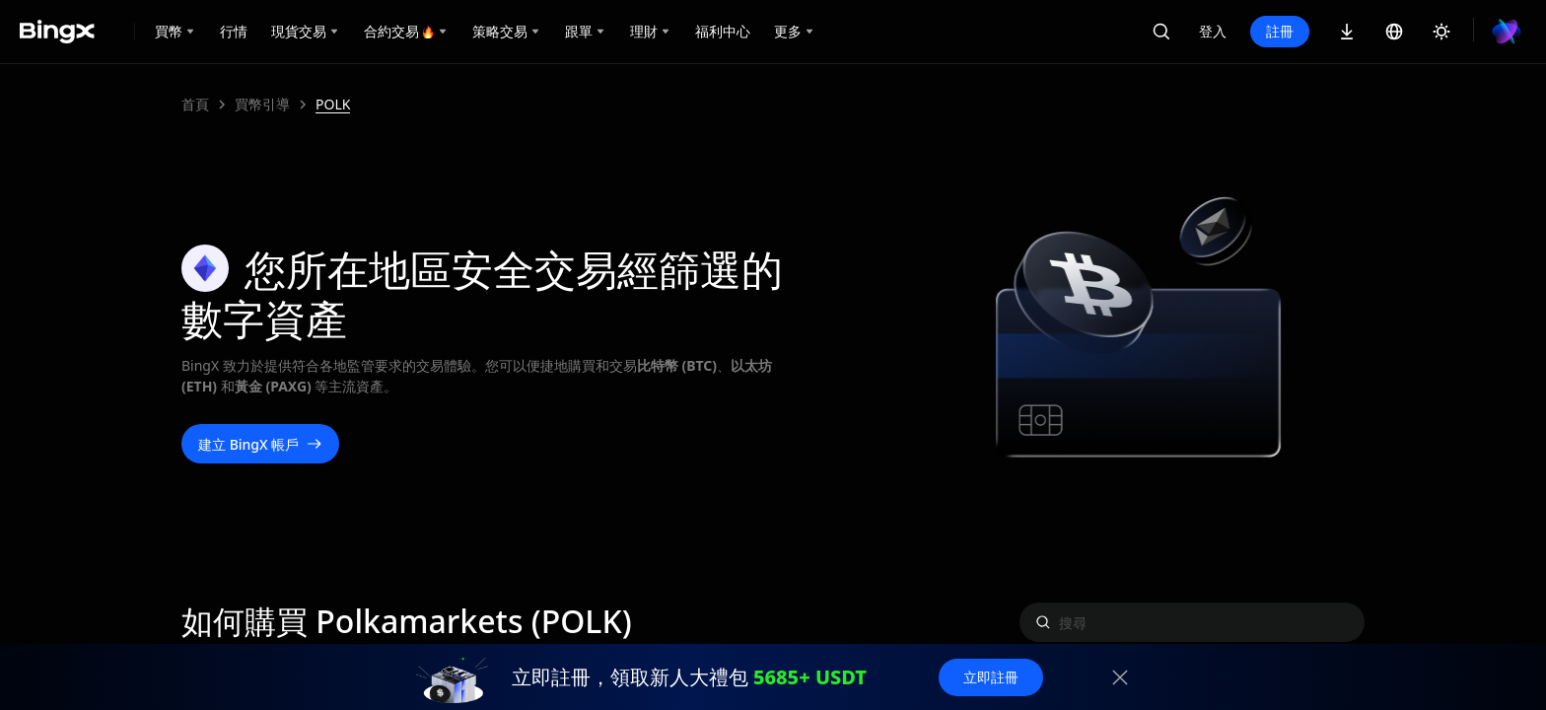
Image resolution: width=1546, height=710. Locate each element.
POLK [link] (333, 104)
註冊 (1280, 31)
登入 (1213, 31)
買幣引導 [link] (262, 104)
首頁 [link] (195, 104)
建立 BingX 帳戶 (260, 444)
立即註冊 (991, 677)
